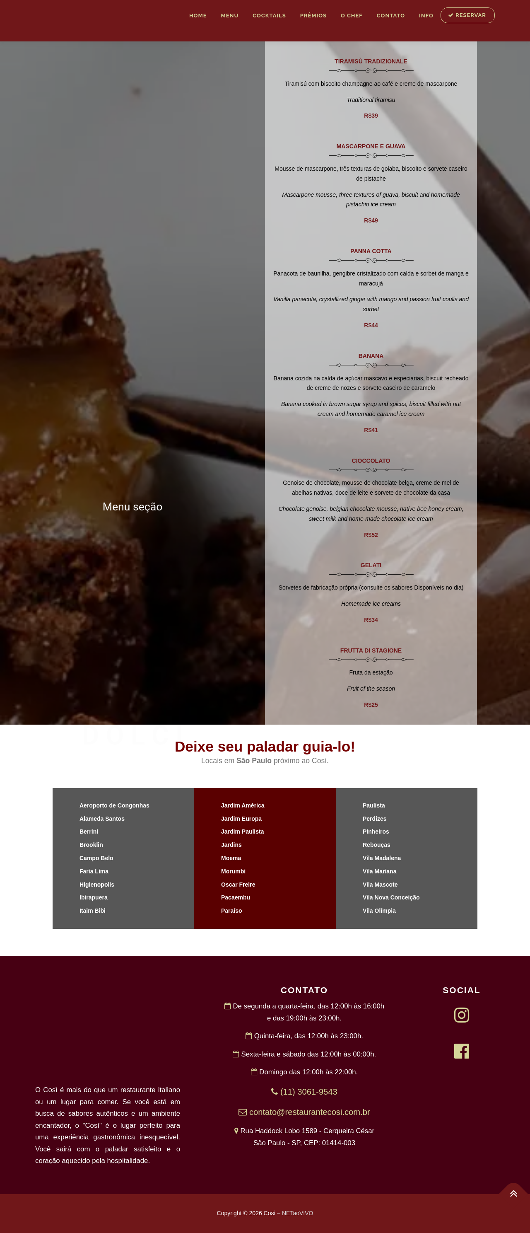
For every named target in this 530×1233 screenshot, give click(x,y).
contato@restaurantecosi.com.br (304, 1112)
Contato (391, 15)
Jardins (231, 844)
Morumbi (233, 871)
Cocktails (269, 15)
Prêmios (313, 15)
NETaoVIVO (297, 1213)
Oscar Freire (238, 884)
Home (198, 15)
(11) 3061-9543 (304, 1091)
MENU (229, 15)
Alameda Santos (102, 818)
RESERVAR (467, 15)
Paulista (374, 805)
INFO (426, 15)
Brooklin (91, 844)
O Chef (352, 15)
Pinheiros (376, 831)
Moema (231, 858)
